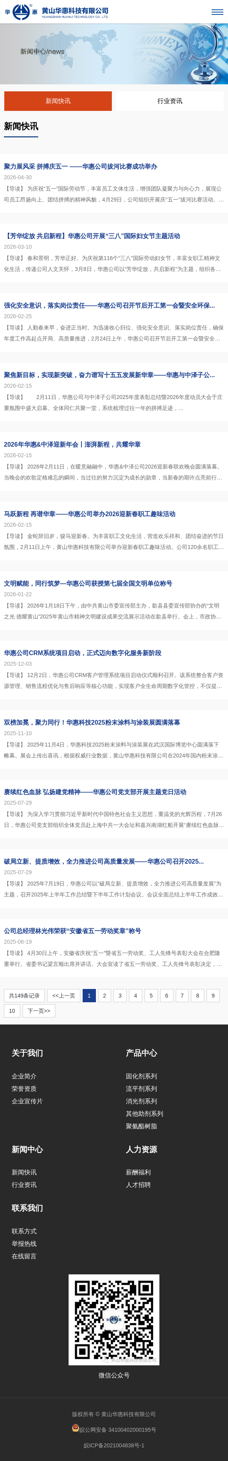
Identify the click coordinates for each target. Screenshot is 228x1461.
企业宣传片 (27, 1101)
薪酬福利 (138, 1172)
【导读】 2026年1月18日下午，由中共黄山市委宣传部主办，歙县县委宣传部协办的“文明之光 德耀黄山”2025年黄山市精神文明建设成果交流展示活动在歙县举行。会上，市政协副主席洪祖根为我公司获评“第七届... (112, 612)
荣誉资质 (24, 1088)
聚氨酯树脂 (141, 1126)
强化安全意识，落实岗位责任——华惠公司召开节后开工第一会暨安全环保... (109, 305)
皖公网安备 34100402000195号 (114, 1428)
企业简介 (24, 1076)
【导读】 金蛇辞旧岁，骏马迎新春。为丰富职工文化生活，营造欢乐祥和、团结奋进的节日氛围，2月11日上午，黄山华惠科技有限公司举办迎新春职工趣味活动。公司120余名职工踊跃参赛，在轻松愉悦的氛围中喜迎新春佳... (114, 542)
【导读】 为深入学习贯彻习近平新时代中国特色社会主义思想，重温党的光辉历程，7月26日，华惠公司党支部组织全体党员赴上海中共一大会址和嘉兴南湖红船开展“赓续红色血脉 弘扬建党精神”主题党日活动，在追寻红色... (113, 820)
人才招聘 (138, 1184)
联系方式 (24, 1231)
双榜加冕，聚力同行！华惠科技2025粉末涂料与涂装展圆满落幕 (92, 722)
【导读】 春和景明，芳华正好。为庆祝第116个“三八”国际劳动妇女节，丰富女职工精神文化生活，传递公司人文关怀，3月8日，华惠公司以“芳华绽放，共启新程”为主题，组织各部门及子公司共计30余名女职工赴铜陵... (112, 264)
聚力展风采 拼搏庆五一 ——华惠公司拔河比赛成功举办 (80, 166)
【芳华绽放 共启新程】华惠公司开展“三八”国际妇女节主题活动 (92, 236)
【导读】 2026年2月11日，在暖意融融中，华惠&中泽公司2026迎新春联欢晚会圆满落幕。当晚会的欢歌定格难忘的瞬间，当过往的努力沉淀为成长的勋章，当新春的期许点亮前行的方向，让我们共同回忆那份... (113, 473)
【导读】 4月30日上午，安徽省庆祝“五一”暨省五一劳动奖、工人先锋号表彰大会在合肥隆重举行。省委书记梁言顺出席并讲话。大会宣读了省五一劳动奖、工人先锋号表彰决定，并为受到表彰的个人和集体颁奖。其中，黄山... (113, 959)
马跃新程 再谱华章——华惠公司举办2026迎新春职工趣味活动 (89, 514)
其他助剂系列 (144, 1113)
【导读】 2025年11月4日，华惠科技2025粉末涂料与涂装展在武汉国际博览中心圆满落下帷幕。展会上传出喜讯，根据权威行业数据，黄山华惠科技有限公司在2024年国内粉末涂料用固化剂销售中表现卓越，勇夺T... (113, 751)
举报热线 (24, 1243)
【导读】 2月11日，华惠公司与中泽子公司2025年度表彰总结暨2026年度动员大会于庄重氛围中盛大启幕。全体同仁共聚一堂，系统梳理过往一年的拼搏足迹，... (113, 402)
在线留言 (24, 1256)
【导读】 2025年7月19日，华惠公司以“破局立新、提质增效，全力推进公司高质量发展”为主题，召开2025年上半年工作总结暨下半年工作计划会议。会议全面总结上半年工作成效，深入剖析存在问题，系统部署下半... (113, 890)
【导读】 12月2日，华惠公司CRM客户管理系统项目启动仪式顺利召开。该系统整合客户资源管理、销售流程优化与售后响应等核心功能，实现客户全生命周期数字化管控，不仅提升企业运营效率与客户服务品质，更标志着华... (113, 681)
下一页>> (39, 1011)
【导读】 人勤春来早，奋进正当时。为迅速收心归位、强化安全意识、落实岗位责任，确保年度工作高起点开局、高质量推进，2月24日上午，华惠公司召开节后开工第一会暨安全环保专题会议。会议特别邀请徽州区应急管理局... (114, 334)
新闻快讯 (58, 101)
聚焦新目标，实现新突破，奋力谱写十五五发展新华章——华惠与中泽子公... (109, 375)
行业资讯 (169, 101)
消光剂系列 (141, 1101)
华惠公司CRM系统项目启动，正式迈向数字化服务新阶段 (82, 653)
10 (12, 1011)
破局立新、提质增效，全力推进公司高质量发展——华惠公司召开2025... (104, 861)
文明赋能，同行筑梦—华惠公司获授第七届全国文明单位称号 (88, 583)
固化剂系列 (141, 1076)
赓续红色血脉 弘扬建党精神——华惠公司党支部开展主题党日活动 (95, 792)
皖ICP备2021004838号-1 (114, 1445)
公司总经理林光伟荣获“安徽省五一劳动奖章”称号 (72, 931)
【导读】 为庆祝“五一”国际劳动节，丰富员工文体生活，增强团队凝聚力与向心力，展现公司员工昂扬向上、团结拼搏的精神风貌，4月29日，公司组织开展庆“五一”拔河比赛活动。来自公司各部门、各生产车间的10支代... (114, 195)
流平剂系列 (141, 1088)
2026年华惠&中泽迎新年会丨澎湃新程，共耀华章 (72, 444)
